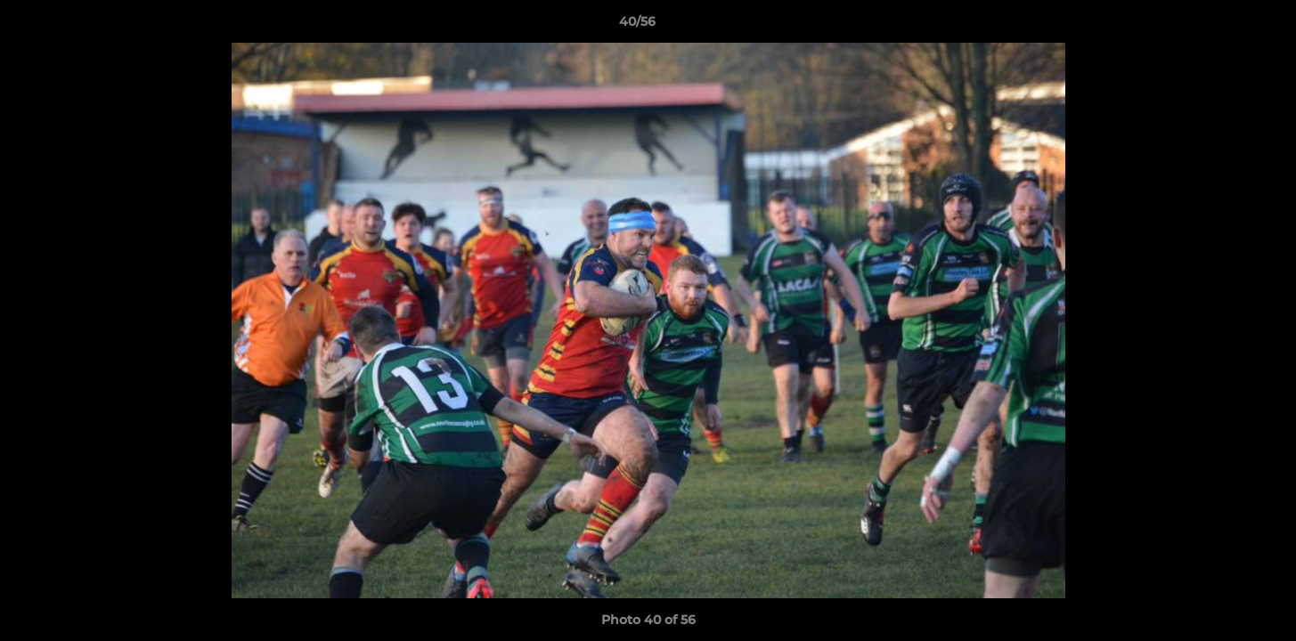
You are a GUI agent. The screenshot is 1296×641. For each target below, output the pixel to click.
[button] (1221, 26)
